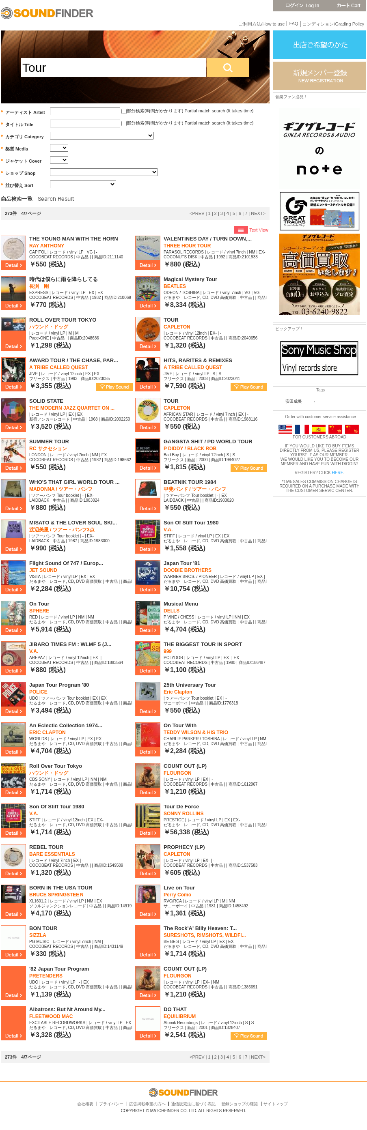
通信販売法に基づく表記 (193, 1104)
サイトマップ (275, 1104)
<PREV (197, 213)
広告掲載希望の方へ (147, 1104)
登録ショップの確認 (239, 1104)
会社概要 (85, 1104)
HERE (337, 472)
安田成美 (293, 401)
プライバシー (111, 1104)
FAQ (293, 23)
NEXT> (258, 213)
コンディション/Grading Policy (333, 23)
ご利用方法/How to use (262, 23)
